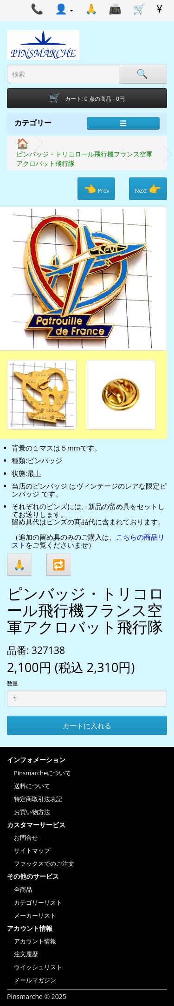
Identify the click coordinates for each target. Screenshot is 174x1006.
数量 (12, 683)
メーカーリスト (35, 915)
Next (148, 189)
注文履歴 (26, 954)
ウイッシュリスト (38, 967)
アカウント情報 (35, 941)
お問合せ (26, 837)
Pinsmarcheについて (42, 773)
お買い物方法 (32, 812)
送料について (32, 786)
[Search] (143, 74)
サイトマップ (32, 850)
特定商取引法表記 (38, 799)
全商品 (23, 889)
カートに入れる (87, 725)
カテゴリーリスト (38, 902)
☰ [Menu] (123, 123)
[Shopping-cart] (87, 98)
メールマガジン (35, 980)
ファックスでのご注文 (44, 863)
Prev (96, 189)
